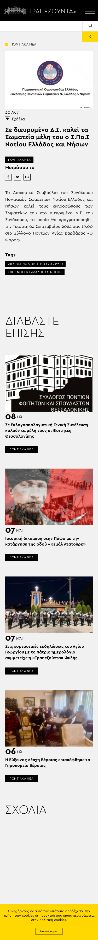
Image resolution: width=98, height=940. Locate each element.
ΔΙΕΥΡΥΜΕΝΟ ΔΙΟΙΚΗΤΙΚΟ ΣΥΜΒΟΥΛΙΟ (35, 263)
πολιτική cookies (52, 920)
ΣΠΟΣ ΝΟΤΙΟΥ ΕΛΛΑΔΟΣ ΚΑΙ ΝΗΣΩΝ (35, 272)
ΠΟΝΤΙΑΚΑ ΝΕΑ (19, 159)
